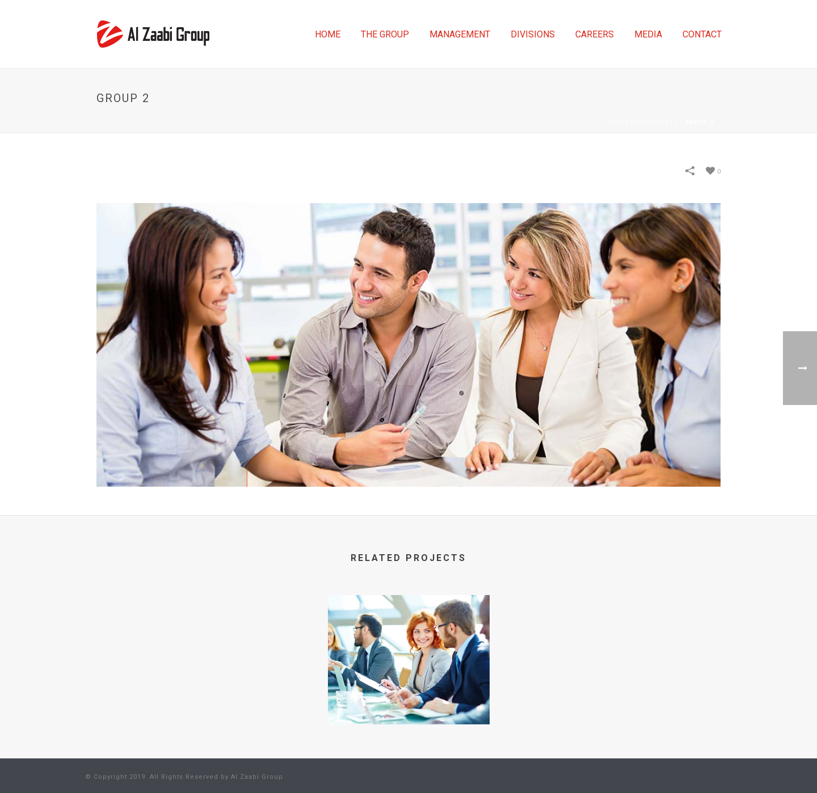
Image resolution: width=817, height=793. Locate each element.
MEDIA (648, 34)
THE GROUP (385, 34)
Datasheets (657, 122)
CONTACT (702, 34)
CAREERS (594, 34)
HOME (327, 34)
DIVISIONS (533, 34)
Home (619, 122)
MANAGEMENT (459, 34)
